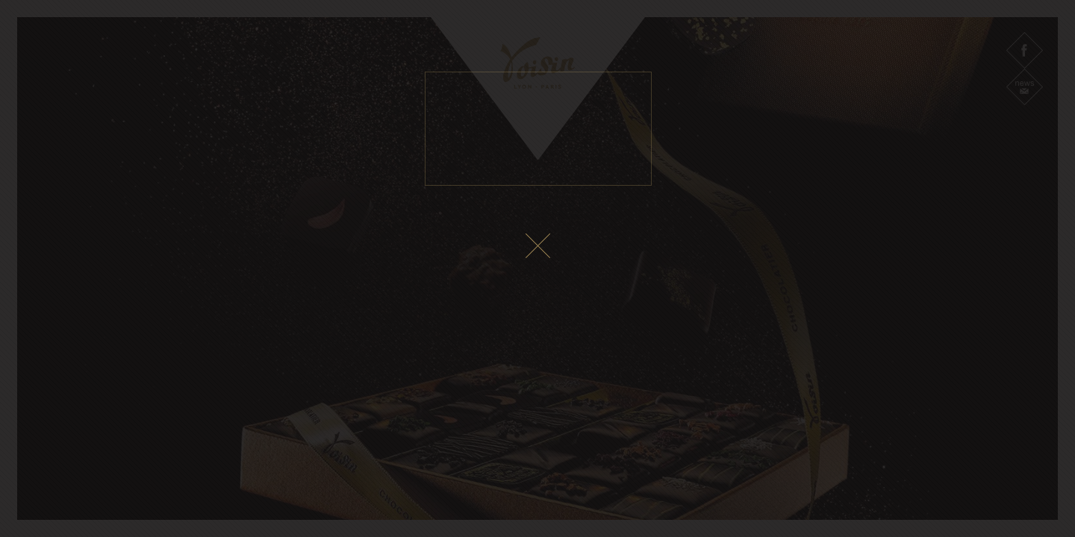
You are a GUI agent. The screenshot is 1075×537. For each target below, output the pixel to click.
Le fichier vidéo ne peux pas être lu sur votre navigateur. (538, 129)
